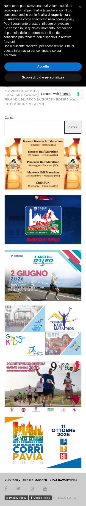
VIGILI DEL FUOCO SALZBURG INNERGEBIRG (41, 99)
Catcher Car (32, 90)
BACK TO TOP (65, 497)
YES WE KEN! (36, 104)
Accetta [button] (43, 66)
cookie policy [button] (65, 19)
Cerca (9, 118)
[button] (80, 7)
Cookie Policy (41, 497)
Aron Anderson (14, 90)
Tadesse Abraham (25, 95)
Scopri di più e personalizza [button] (43, 77)
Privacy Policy (17, 497)
